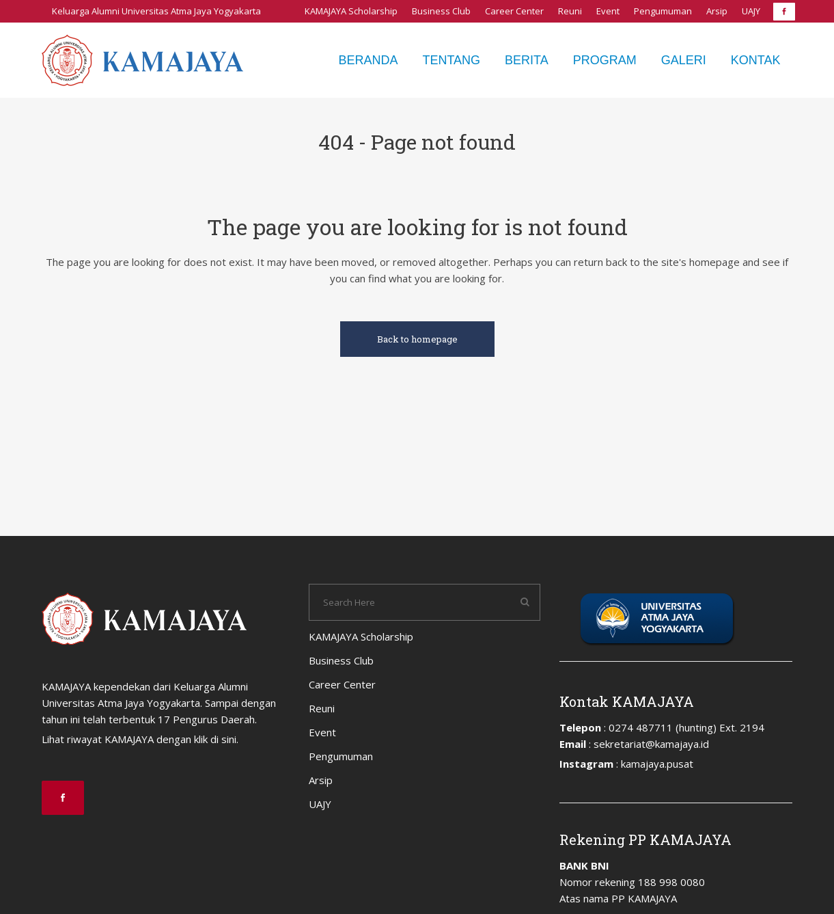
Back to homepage (417, 339)
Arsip (716, 11)
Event (608, 11)
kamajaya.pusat (657, 763)
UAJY (751, 11)
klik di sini (215, 739)
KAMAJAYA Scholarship (351, 11)
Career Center (514, 11)
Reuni (570, 11)
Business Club (441, 11)
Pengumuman (663, 11)
